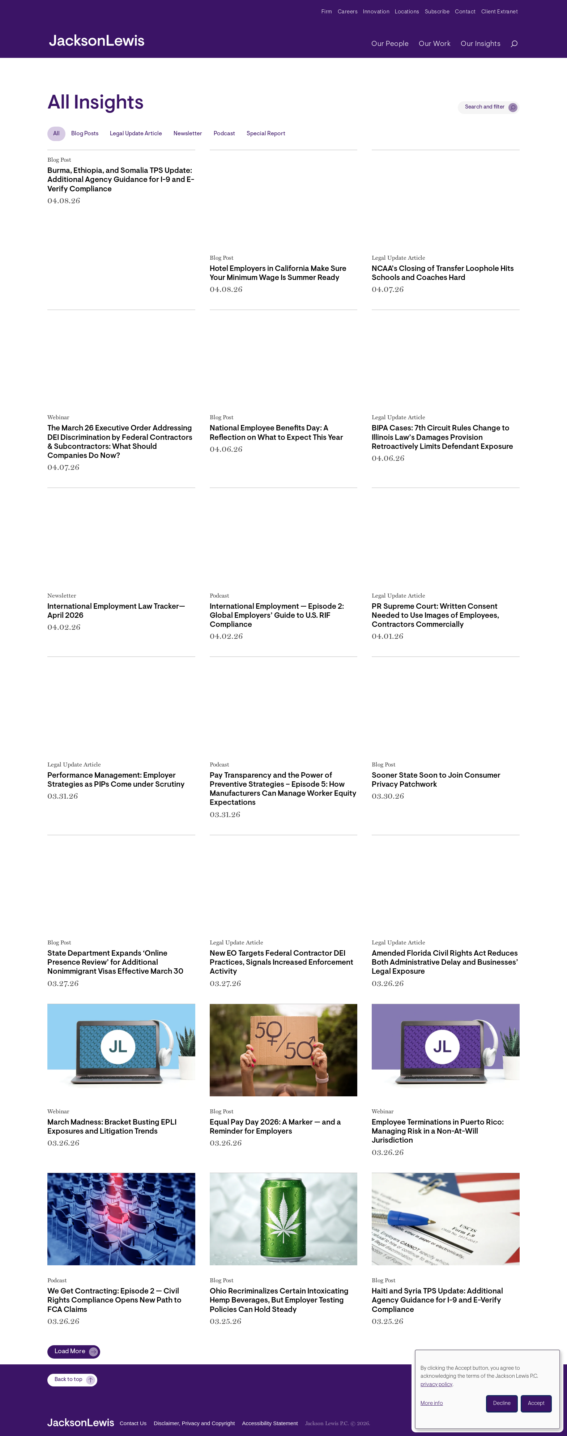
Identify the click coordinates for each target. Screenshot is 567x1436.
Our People (390, 44)
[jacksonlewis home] (96, 38)
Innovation (376, 12)
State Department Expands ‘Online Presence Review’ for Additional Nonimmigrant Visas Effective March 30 (115, 963)
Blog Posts (84, 134)
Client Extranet (499, 12)
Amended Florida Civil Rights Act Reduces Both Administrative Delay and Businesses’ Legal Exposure (445, 963)
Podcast (224, 134)
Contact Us (133, 1423)
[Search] (510, 44)
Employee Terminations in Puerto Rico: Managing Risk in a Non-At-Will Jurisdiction (438, 1131)
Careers (348, 12)
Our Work (435, 44)
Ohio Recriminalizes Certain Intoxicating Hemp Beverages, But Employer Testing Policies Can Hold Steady (279, 1300)
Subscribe (437, 12)
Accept (536, 1403)
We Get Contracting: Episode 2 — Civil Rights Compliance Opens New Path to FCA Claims (114, 1300)
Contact (465, 12)
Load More (70, 1351)
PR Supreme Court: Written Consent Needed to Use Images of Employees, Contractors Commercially (435, 616)
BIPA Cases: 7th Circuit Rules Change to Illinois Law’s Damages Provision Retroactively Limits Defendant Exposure (442, 437)
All (56, 134)
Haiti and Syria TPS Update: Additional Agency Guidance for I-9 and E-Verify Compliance (437, 1300)
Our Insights (480, 44)
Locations (407, 12)
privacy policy (436, 1385)
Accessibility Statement (270, 1423)
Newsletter (188, 134)
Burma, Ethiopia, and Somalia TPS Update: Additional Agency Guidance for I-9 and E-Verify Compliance (120, 180)
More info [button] (432, 1403)
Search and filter (485, 107)
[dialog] (487, 1389)
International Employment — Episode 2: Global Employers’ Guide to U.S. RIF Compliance (277, 616)
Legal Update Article (136, 134)
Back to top (68, 1380)
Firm (326, 12)
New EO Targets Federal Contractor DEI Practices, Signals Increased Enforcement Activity (281, 963)
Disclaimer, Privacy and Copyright (194, 1423)
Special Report (266, 134)
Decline (502, 1403)
